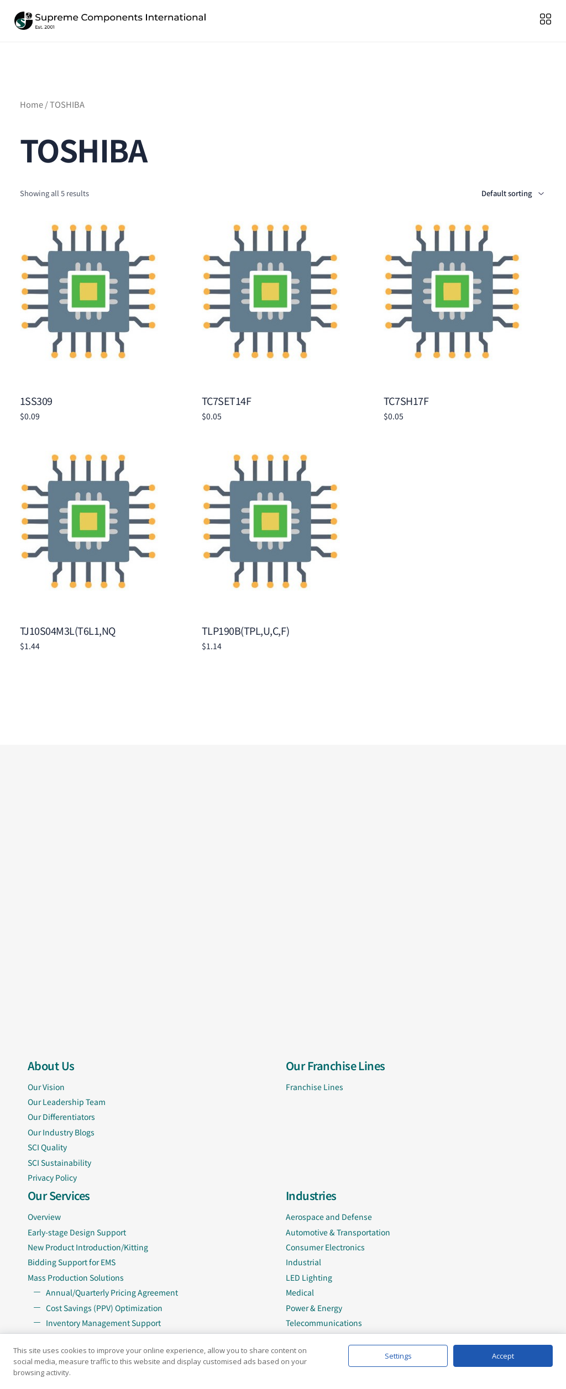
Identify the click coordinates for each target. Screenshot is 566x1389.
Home (31, 104)
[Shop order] (496, 193)
